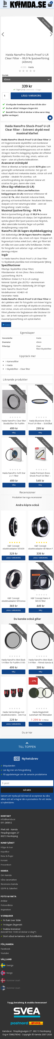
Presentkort (6, 864)
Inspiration (6, 909)
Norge (7, 973)
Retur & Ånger (7, 856)
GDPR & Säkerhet (9, 888)
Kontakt (4, 860)
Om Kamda (6, 875)
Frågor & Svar (7, 847)
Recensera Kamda (9, 884)
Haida (31, 67)
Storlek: (5, 75)
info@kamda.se (8, 819)
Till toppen (27, 745)
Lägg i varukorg (31, 95)
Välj (14, 432)
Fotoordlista (7, 905)
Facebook (5, 948)
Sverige (7, 965)
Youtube (5, 953)
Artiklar (4, 900)
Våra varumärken (9, 879)
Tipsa (6, 324)
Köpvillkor (5, 851)
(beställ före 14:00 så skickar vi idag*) (18, 931)
